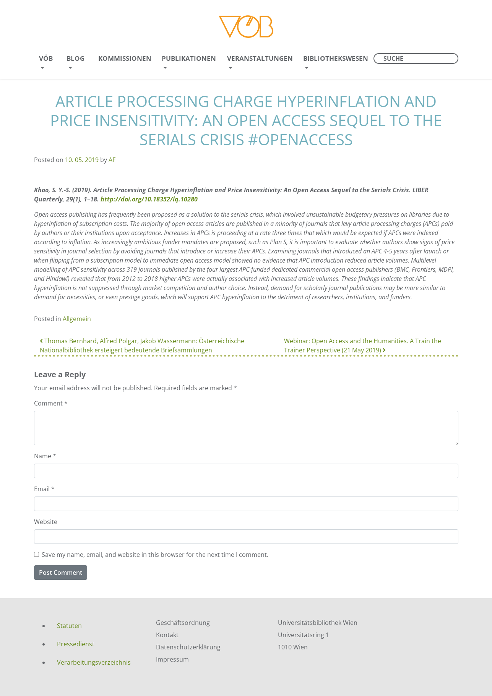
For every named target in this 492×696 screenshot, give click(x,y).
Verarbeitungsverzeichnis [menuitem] (94, 662)
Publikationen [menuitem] (189, 58)
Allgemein (77, 319)
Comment (51, 403)
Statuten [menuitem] (69, 625)
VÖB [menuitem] (46, 58)
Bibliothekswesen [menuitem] (335, 58)
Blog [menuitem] (75, 58)
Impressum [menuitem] (172, 659)
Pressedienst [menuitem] (75, 644)
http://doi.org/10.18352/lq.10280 (149, 199)
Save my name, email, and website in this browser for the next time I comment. (155, 554)
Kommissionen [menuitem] (124, 58)
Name (45, 456)
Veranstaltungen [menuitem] (260, 58)
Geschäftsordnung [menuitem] (183, 622)
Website (45, 522)
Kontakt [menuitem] (167, 635)
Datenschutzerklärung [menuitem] (188, 647)
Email (44, 489)
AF (112, 160)
